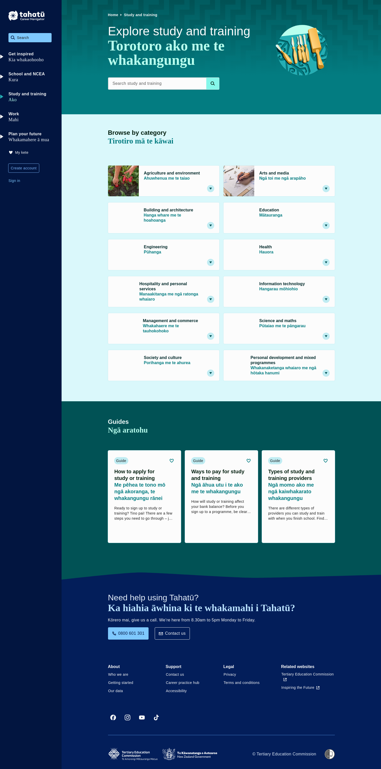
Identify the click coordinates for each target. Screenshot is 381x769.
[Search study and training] (163, 83)
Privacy (230, 674)
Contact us (172, 633)
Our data (115, 691)
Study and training (140, 15)
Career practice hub (183, 683)
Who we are (118, 674)
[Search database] (212, 83)
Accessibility (176, 691)
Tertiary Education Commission (307, 676)
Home (113, 15)
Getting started (120, 683)
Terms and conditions (242, 683)
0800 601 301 (128, 633)
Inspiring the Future (300, 687)
